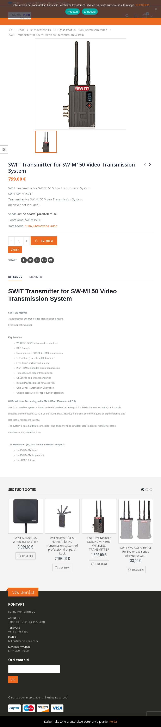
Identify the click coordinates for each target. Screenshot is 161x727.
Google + (44, 260)
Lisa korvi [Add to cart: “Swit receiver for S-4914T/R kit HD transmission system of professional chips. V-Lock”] (64, 568)
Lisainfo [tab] (35, 277)
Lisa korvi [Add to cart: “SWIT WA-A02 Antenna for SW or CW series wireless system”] (138, 570)
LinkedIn (37, 260)
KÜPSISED (142, 5)
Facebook (24, 260)
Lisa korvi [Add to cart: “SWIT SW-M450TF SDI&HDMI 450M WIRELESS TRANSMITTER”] (101, 564)
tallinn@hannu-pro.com (23, 641)
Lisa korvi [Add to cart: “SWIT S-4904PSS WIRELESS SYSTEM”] (27, 556)
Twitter (30, 260)
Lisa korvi (46, 241)
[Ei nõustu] (156, 9)
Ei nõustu (89, 11)
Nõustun (72, 11)
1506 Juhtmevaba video (41, 226)
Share (13, 260)
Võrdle (15, 250)
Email (51, 260)
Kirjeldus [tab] (15, 277)
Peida (113, 721)
